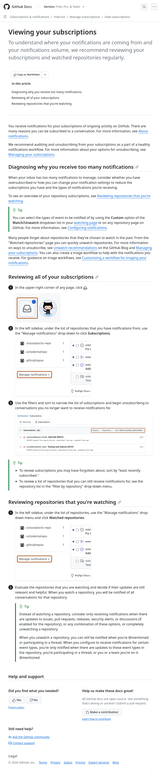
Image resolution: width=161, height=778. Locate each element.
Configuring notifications (87, 227)
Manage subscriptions (85, 17)
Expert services (98, 762)
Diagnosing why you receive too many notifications (73, 166)
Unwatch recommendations (75, 247)
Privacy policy (16, 707)
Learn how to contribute (96, 719)
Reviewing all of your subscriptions (53, 276)
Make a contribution (102, 712)
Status (68, 762)
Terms (43, 762)
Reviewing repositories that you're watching (64, 501)
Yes (16, 700)
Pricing (80, 762)
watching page (85, 222)
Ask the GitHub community (29, 737)
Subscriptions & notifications (29, 17)
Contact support (21, 743)
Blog (116, 762)
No (34, 700)
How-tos (59, 17)
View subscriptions (117, 17)
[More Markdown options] (45, 74)
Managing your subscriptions (31, 154)
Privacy (55, 762)
